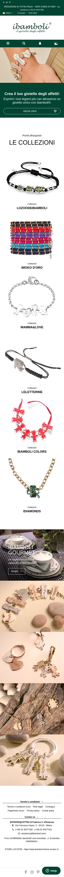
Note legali (33, 13)
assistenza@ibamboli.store (33, 833)
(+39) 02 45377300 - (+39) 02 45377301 (33, 829)
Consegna (21, 13)
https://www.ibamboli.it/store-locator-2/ (41, 849)
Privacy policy (33, 810)
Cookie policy (48, 810)
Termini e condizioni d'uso (19, 807)
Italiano (8, 13)
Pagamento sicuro (16, 810)
